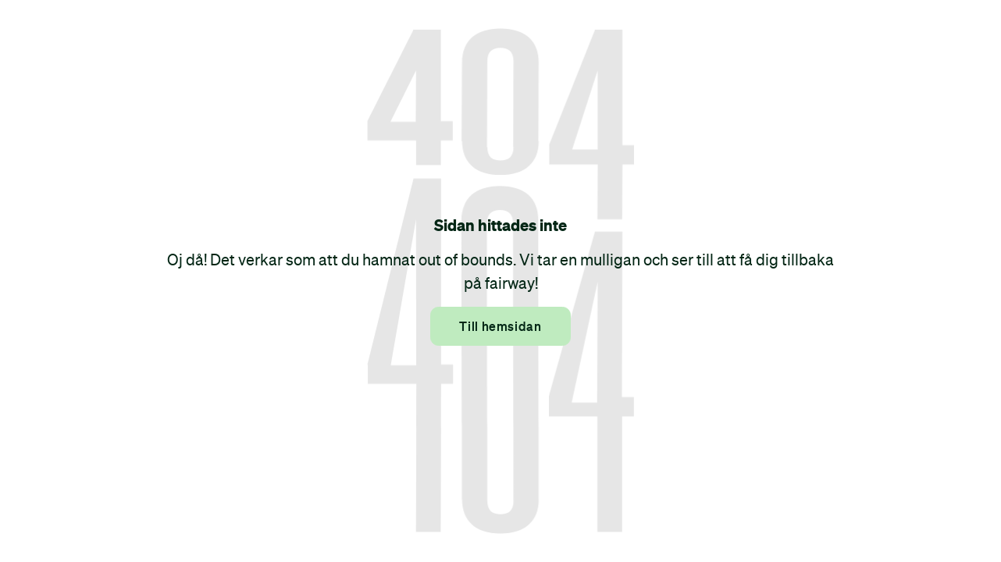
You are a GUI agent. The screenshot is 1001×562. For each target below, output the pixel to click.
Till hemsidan (500, 326)
